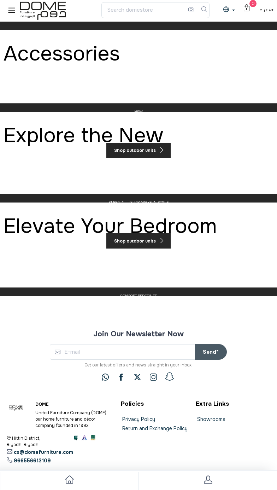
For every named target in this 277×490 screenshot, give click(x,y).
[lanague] (230, 10)
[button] (12, 10)
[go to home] (69, 481)
